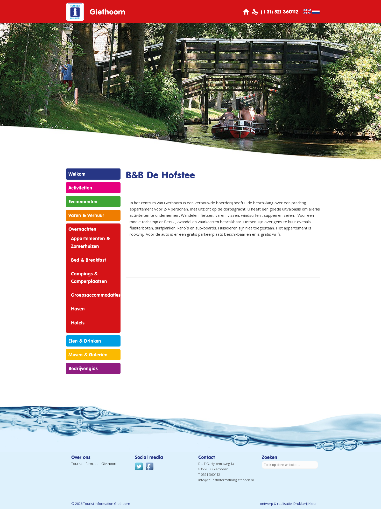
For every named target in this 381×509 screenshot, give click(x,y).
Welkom (77, 174)
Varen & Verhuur (86, 215)
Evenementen (82, 201)
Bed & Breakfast (88, 260)
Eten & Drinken (84, 341)
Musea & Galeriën (88, 354)
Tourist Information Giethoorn (94, 463)
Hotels (77, 322)
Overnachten (82, 229)
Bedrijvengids (83, 368)
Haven (78, 308)
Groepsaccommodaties (96, 295)
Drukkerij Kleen (305, 503)
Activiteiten (80, 188)
